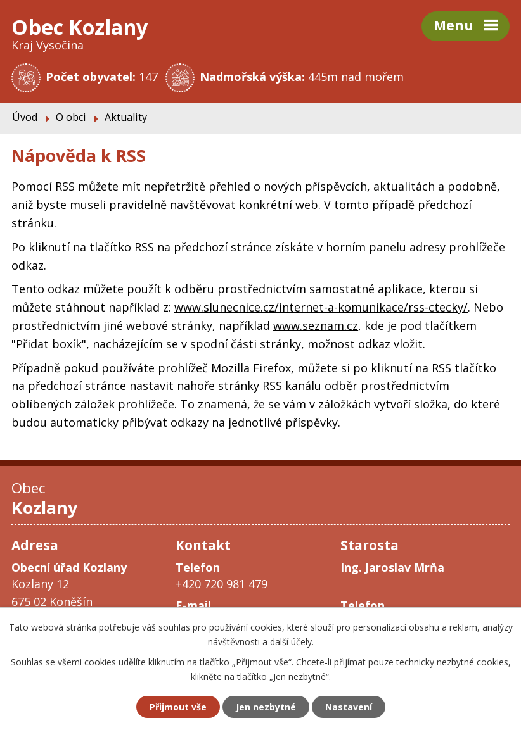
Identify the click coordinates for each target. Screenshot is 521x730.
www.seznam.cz (315, 325)
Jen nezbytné (266, 707)
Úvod (24, 117)
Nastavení (348, 707)
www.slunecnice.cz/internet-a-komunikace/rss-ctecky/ (321, 307)
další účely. (292, 642)
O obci (71, 117)
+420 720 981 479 (221, 583)
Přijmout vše (178, 707)
